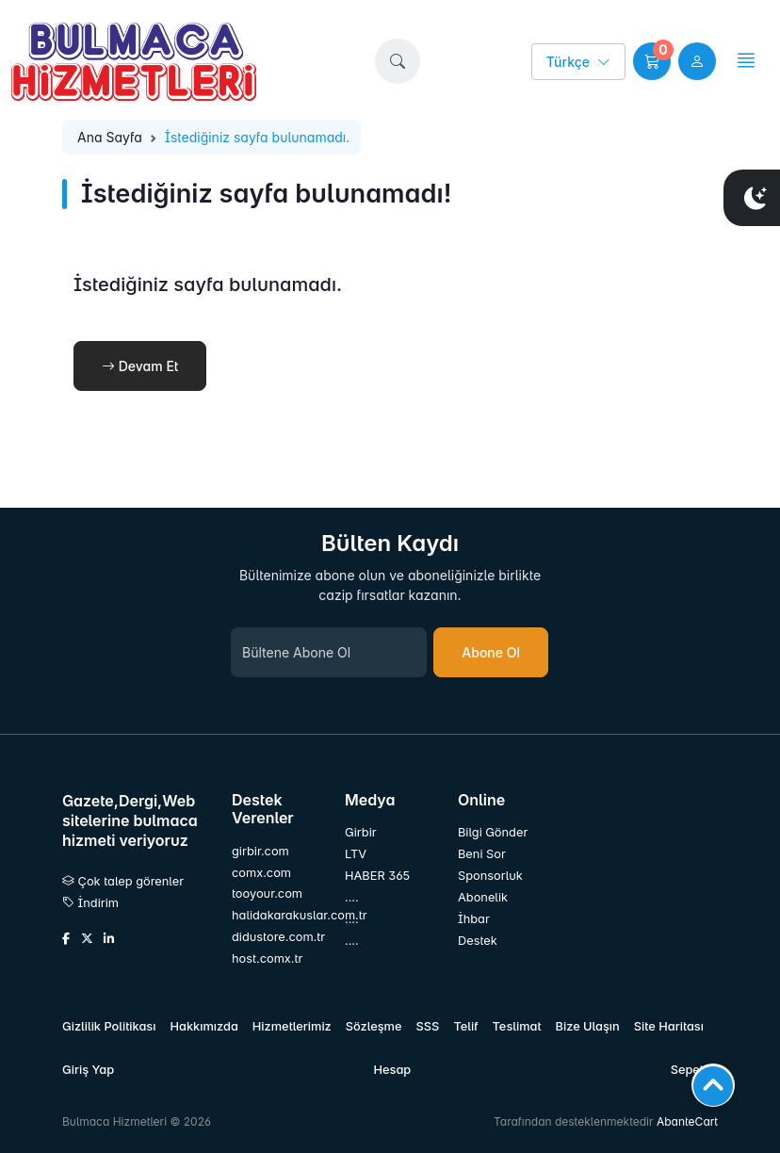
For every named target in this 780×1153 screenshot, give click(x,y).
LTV (355, 854)
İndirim (90, 903)
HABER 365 (377, 876)
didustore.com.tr (277, 937)
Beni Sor (482, 854)
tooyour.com (267, 893)
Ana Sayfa (109, 137)
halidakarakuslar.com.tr (277, 915)
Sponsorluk (490, 876)
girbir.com (260, 851)
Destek (477, 941)
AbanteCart (687, 1121)
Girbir (361, 832)
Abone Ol (491, 652)
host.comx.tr (267, 958)
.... (352, 897)
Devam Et (140, 366)
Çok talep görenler (123, 881)
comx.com (261, 873)
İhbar (474, 919)
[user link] (697, 61)
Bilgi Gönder (493, 832)
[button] (397, 61)
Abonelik (483, 897)
